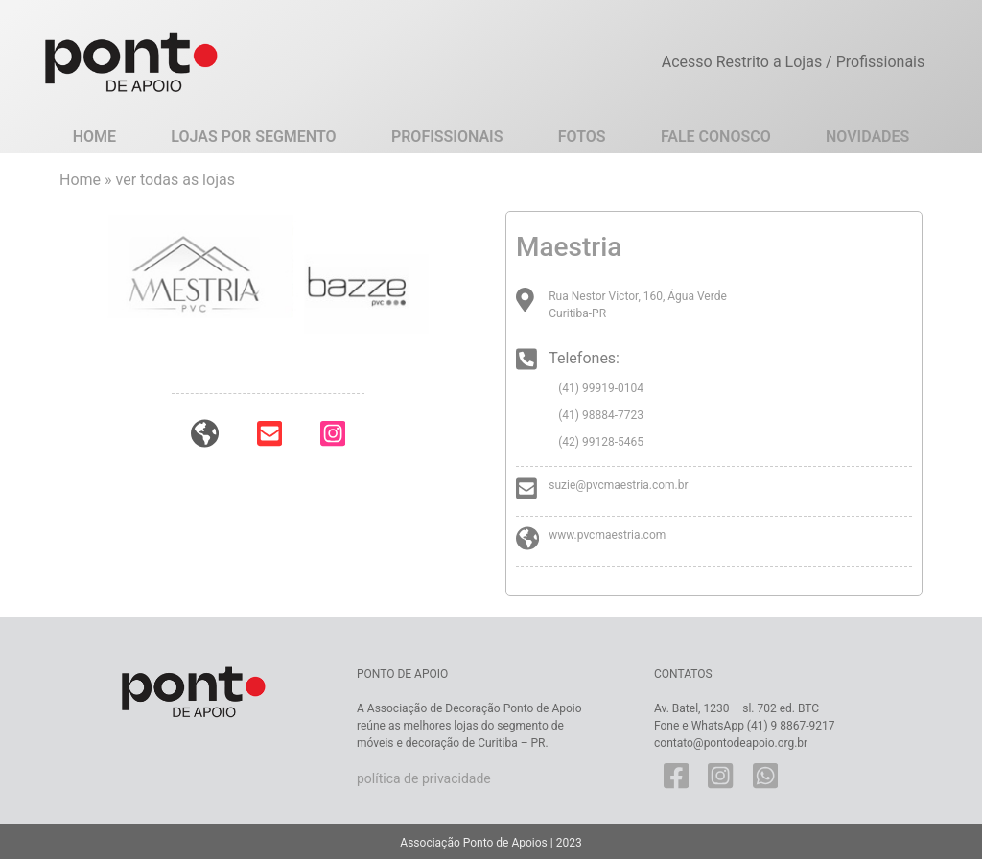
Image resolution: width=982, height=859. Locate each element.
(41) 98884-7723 (600, 415)
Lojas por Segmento (253, 137)
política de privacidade (424, 778)
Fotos (582, 137)
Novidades (867, 137)
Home (94, 137)
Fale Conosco (716, 137)
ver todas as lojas (175, 180)
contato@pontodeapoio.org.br (730, 743)
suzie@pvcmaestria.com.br (618, 485)
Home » (87, 180)
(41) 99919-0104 (600, 388)
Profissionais (447, 137)
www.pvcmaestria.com (607, 535)
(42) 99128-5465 (600, 442)
